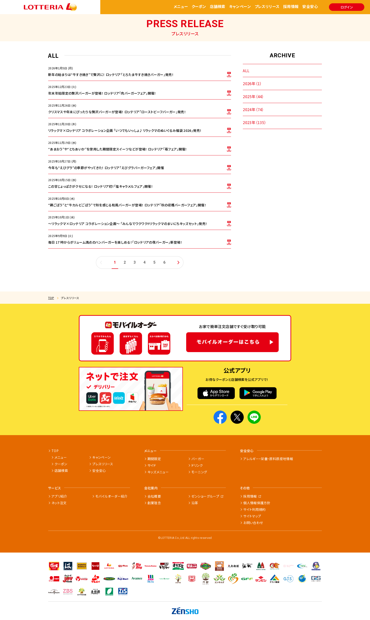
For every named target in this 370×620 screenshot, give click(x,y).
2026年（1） (252, 83)
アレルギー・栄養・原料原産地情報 (268, 458)
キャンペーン (240, 6)
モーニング (199, 472)
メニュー (181, 6)
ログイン (347, 7)
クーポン (199, 6)
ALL (246, 70)
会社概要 (154, 496)
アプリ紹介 (59, 496)
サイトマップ (252, 516)
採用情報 (291, 6)
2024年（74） (253, 109)
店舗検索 (217, 6)
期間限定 (154, 458)
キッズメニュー (158, 472)
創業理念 (154, 502)
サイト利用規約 (254, 509)
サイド (151, 465)
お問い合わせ (253, 522)
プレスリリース (267, 6)
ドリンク (197, 465)
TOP (51, 298)
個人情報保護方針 (256, 502)
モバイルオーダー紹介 (111, 496)
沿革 (194, 502)
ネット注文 (59, 502)
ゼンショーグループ (205, 496)
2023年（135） (254, 122)
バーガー (197, 458)
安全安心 (310, 6)
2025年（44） (253, 96)
